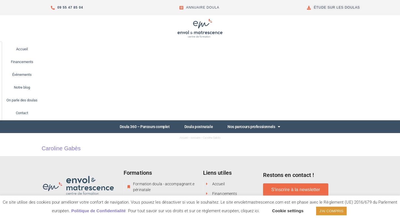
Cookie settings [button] (287, 210)
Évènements (181, 49)
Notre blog (210, 49)
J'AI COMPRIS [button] (331, 211)
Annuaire (195, 73)
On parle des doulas (245, 49)
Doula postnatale (198, 63)
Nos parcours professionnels (254, 63)
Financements (149, 49)
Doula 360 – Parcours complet (145, 63)
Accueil (121, 49)
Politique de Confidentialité (98, 210)
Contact (278, 49)
